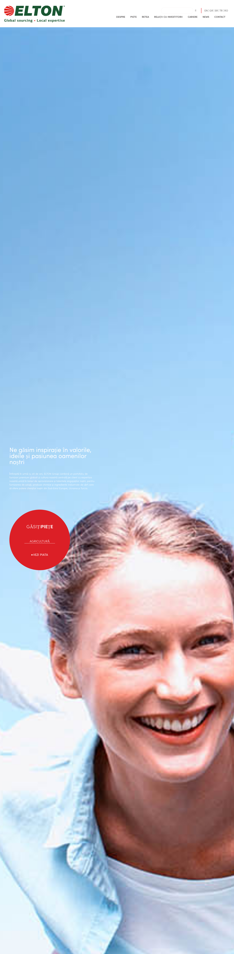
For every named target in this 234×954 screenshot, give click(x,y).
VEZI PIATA (40, 554)
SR (216, 10)
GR (211, 10)
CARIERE (192, 16)
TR (221, 10)
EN (206, 10)
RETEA (145, 16)
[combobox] (177, 11)
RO (226, 10)
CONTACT (219, 16)
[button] (121, 17)
